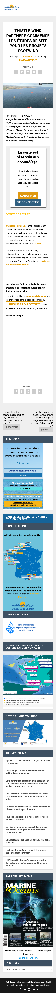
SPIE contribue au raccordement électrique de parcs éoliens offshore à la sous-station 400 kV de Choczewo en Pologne (27, 783)
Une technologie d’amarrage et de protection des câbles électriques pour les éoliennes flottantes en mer (27, 830)
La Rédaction (26, 56)
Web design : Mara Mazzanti (18, 982)
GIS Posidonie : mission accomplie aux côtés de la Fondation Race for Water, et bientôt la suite (27, 796)
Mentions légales (43, 985)
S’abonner (38, 243)
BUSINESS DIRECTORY (24, 304)
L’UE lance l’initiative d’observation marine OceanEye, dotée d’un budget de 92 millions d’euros (26, 863)
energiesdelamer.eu (15, 226)
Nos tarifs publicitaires (24, 985)
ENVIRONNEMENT (28, 60)
